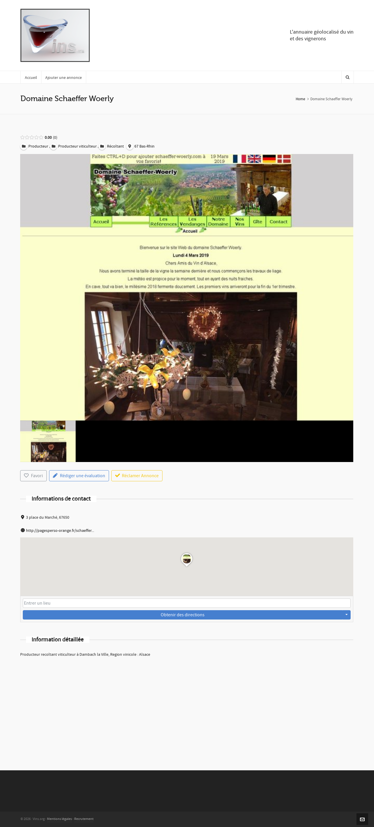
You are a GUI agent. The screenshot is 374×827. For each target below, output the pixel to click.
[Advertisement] (186, 706)
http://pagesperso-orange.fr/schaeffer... (60, 530)
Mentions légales (59, 819)
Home (300, 99)
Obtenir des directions (183, 615)
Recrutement (84, 819)
